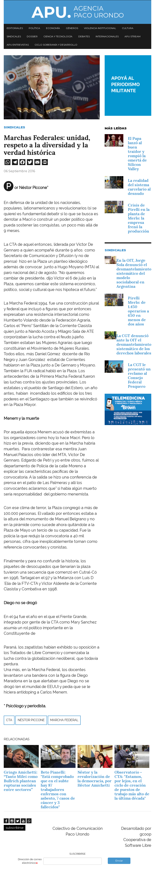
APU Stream (132, 36)
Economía (53, 28)
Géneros (72, 28)
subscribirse (14, 828)
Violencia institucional (100, 28)
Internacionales (107, 36)
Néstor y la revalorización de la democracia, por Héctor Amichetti (95, 779)
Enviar (119, 860)
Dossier (32, 36)
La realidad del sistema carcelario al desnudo (139, 187)
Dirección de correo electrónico (30, 861)
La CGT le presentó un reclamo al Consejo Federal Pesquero (139, 375)
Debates (84, 36)
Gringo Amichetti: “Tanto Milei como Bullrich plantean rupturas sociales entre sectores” (21, 781)
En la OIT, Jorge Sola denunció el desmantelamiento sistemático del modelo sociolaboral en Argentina (133, 273)
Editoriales (15, 28)
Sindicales (14, 36)
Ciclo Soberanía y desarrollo (56, 44)
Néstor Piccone (31, 720)
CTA (9, 720)
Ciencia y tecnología (57, 36)
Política (34, 28)
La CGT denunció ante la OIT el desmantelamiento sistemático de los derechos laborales (133, 344)
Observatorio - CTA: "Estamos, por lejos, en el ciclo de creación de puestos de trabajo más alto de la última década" (131, 785)
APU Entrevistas (18, 44)
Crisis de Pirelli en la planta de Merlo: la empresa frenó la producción (138, 218)
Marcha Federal (64, 720)
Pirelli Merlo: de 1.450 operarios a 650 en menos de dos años (138, 311)
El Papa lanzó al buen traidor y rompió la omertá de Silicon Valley (137, 153)
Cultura (127, 28)
